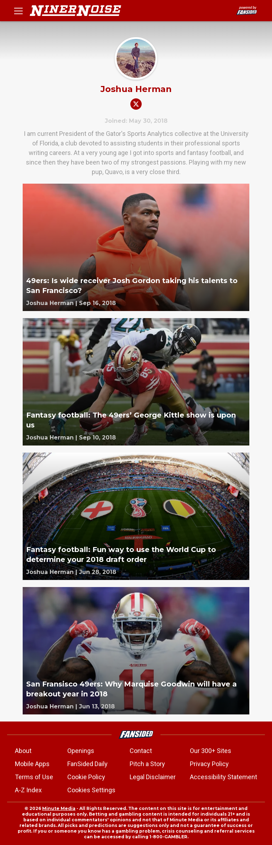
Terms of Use (34, 777)
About (23, 750)
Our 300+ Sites (210, 750)
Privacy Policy (209, 764)
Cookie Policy (86, 777)
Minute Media (58, 808)
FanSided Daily (87, 764)
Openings (80, 750)
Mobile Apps (32, 764)
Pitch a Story (147, 764)
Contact (141, 750)
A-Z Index (28, 790)
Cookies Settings (91, 790)
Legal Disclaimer (153, 777)
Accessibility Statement (223, 777)
